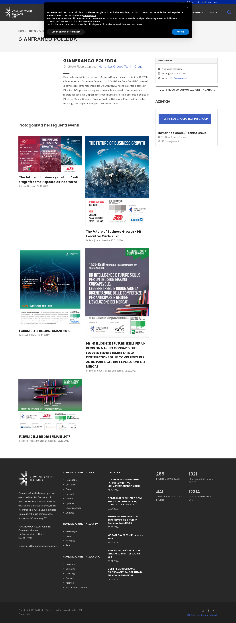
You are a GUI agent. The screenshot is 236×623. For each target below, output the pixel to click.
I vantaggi (71, 573)
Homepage (71, 479)
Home (21, 30)
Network (70, 494)
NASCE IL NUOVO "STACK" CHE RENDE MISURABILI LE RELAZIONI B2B (124, 553)
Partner (70, 498)
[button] (187, 7)
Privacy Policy (24, 614)
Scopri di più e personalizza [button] (66, 32)
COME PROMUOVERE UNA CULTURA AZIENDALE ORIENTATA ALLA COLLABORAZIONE (125, 572)
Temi (68, 545)
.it (198, 2)
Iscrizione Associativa (77, 587)
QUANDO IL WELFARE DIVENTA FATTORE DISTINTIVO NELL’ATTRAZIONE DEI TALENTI (124, 483)
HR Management (178, 78)
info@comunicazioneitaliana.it (202, 615)
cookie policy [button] (89, 15)
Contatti (70, 512)
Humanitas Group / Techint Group (120, 66)
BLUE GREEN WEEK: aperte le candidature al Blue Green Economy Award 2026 (123, 520)
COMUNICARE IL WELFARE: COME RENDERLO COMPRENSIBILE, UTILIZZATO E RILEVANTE (125, 501)
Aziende (70, 582)
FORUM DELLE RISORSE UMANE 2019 (44, 331)
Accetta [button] (180, 32)
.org (216, 2)
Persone (32, 30)
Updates (70, 503)
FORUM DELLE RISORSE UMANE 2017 (44, 436)
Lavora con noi (73, 507)
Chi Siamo (71, 484)
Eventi (69, 489)
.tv (209, 2)
